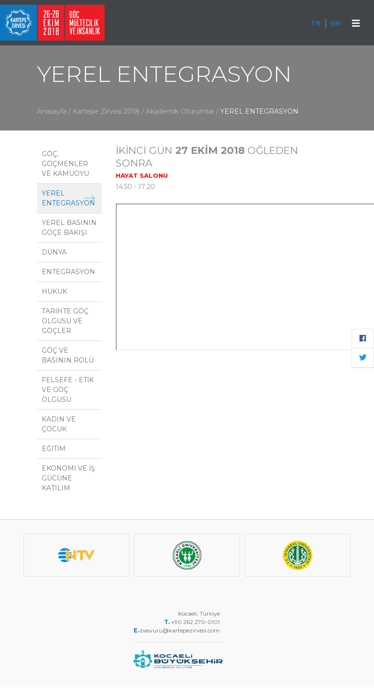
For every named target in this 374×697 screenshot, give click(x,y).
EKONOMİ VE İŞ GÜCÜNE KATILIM (68, 478)
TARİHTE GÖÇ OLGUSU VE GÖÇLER (65, 321)
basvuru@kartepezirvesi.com (181, 630)
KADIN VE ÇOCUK (59, 424)
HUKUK (54, 291)
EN (335, 23)
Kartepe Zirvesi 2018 (106, 111)
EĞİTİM (54, 448)
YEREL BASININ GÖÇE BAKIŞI (69, 227)
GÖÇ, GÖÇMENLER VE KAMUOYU (65, 164)
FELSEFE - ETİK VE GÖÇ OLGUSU (68, 390)
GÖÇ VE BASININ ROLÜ (68, 355)
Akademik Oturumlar (181, 111)
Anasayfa (52, 111)
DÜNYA (54, 252)
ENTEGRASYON (68, 272)
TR (316, 23)
